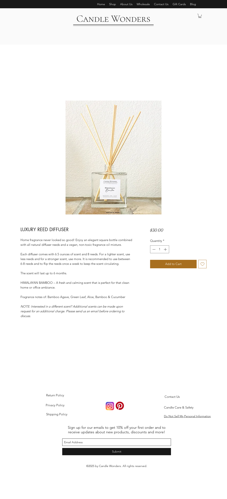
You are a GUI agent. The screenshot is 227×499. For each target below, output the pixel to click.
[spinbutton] (159, 249)
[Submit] (116, 451)
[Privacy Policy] (55, 405)
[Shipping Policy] (56, 414)
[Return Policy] (55, 395)
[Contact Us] (172, 397)
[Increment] (165, 249)
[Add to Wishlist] (202, 264)
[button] (126, 4)
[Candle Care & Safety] (179, 407)
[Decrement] (153, 249)
